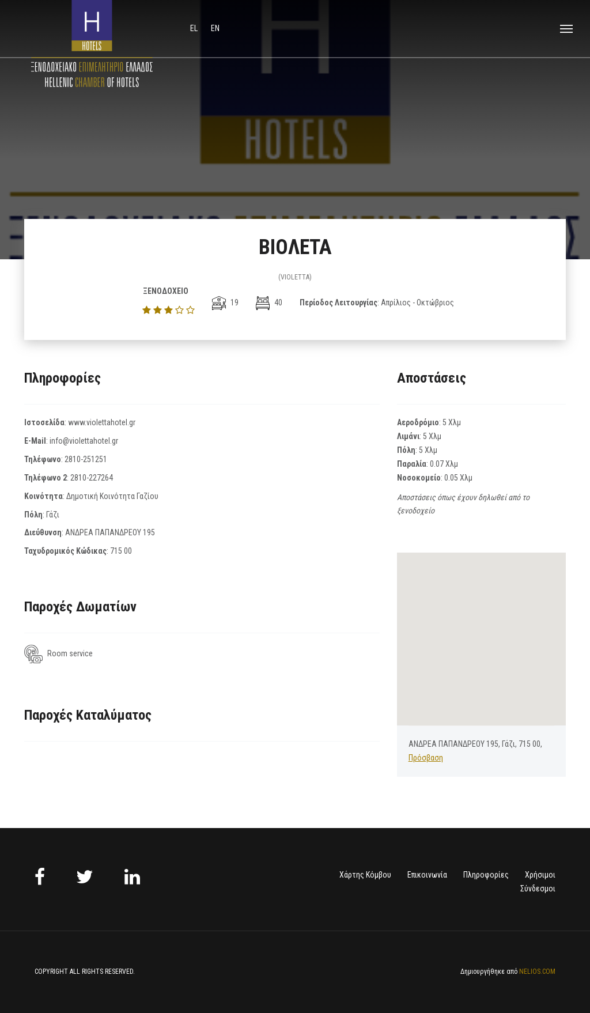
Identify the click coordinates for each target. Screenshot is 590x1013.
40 (269, 302)
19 (225, 302)
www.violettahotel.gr (101, 422)
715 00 (121, 550)
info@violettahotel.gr (84, 440)
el (194, 28)
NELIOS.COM (537, 971)
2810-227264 (91, 477)
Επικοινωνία (427, 874)
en (215, 28)
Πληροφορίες (486, 874)
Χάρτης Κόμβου (365, 874)
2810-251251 (86, 459)
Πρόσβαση (426, 757)
